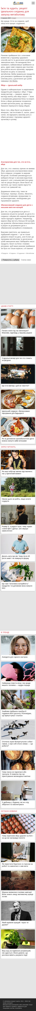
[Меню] (33, 3)
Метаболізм (30, 253)
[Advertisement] (18, 141)
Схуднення (21, 253)
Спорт (14, 18)
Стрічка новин (26, 260)
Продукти (5, 253)
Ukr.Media (13, 81)
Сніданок (13, 253)
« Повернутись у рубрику (10, 260)
